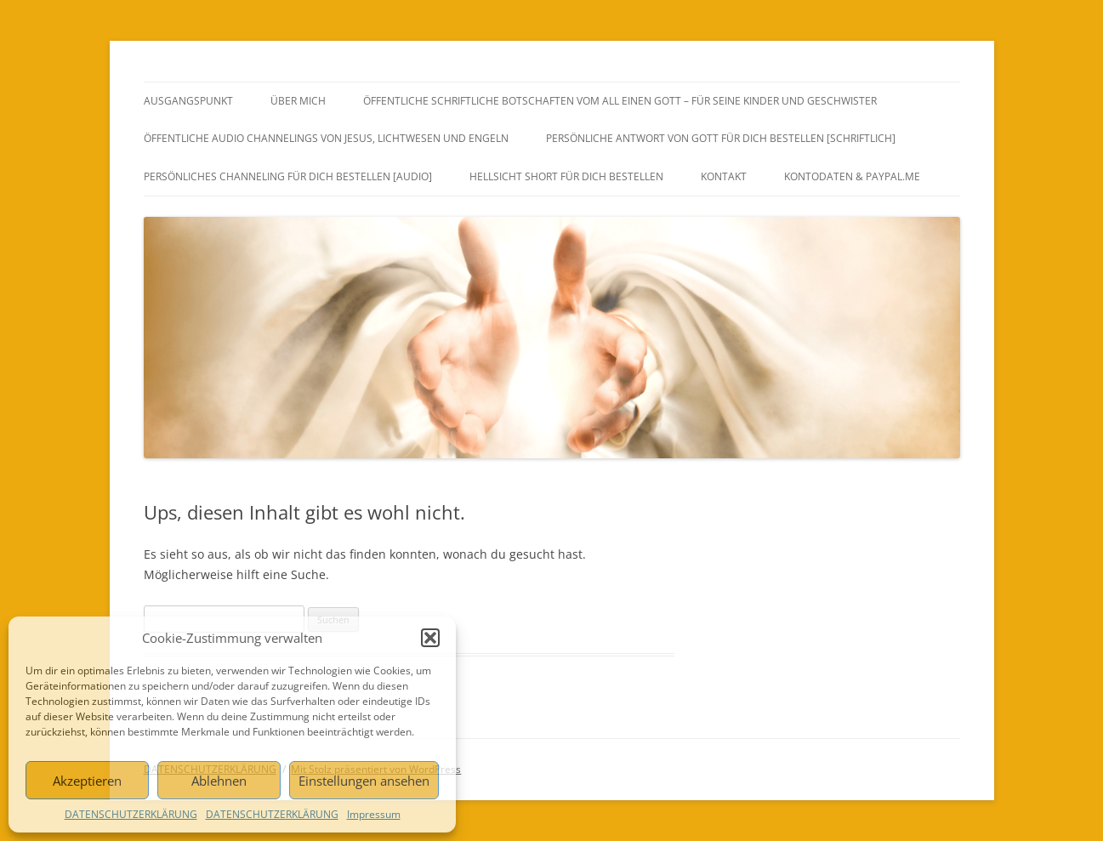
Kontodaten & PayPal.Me (852, 176)
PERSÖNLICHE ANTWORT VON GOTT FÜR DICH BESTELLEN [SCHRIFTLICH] (720, 138)
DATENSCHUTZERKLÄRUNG (131, 814)
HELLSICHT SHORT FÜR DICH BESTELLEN (566, 176)
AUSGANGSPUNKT (188, 101)
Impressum (374, 814)
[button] (430, 637)
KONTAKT (724, 176)
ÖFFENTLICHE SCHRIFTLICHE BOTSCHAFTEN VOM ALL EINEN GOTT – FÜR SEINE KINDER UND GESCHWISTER (620, 101)
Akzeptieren (87, 780)
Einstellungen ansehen (363, 780)
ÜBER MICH (298, 101)
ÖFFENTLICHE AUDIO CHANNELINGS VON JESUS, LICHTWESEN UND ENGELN (326, 138)
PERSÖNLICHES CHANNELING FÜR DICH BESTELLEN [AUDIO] (288, 176)
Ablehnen (219, 780)
